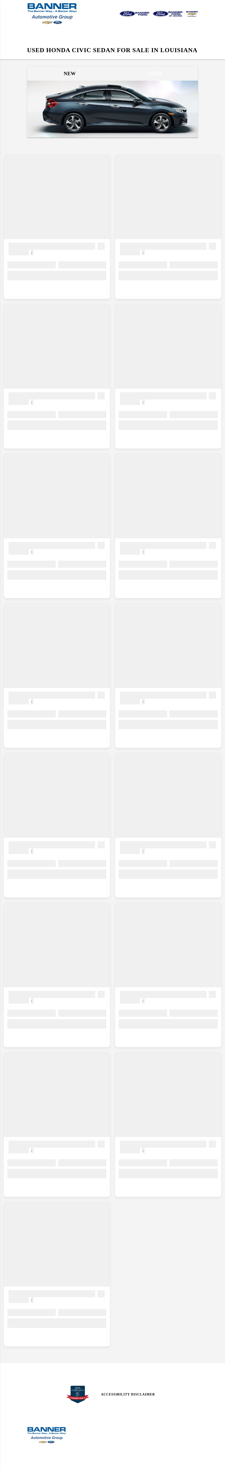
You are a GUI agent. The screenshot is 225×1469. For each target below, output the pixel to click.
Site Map (166, 1425)
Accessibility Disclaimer (128, 1394)
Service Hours (84, 1433)
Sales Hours (82, 1425)
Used (155, 73)
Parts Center (82, 1450)
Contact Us (125, 1425)
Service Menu (83, 1442)
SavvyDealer (168, 1462)
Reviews (122, 1433)
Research (123, 1442)
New (70, 73)
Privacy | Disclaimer (177, 1442)
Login (164, 1450)
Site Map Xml (170, 1433)
